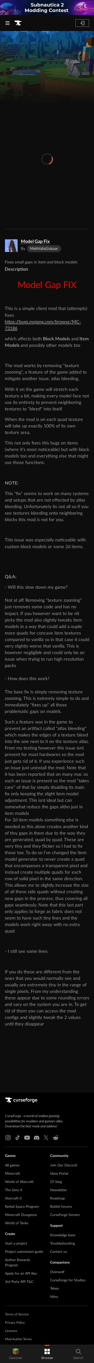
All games (12, 1165)
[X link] (46, 1138)
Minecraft (12, 1173)
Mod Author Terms (18, 1339)
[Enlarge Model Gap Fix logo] (11, 245)
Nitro (54, 1297)
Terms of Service (17, 1314)
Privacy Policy (15, 1322)
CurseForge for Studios (67, 1280)
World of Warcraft (19, 1182)
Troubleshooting (62, 1243)
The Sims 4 (13, 1190)
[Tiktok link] (18, 1138)
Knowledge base (62, 1235)
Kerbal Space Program (22, 1206)
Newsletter (58, 1190)
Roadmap (57, 1198)
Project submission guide (24, 1252)
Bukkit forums (61, 1206)
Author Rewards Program (17, 1262)
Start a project (16, 1243)
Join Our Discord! (63, 1165)
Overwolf (57, 1272)
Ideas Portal (59, 1173)
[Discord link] (37, 1138)
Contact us (58, 1252)
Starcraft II (13, 1198)
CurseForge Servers (65, 1215)
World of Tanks (16, 1223)
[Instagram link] (8, 1138)
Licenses (11, 1331)
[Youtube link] (27, 1138)
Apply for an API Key (21, 1273)
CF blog (56, 1182)
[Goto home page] (18, 23)
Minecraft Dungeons (21, 1215)
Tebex (54, 1288)
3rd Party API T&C (19, 1282)
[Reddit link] (56, 1138)
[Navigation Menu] (7, 23)
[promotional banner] (47, 7)
